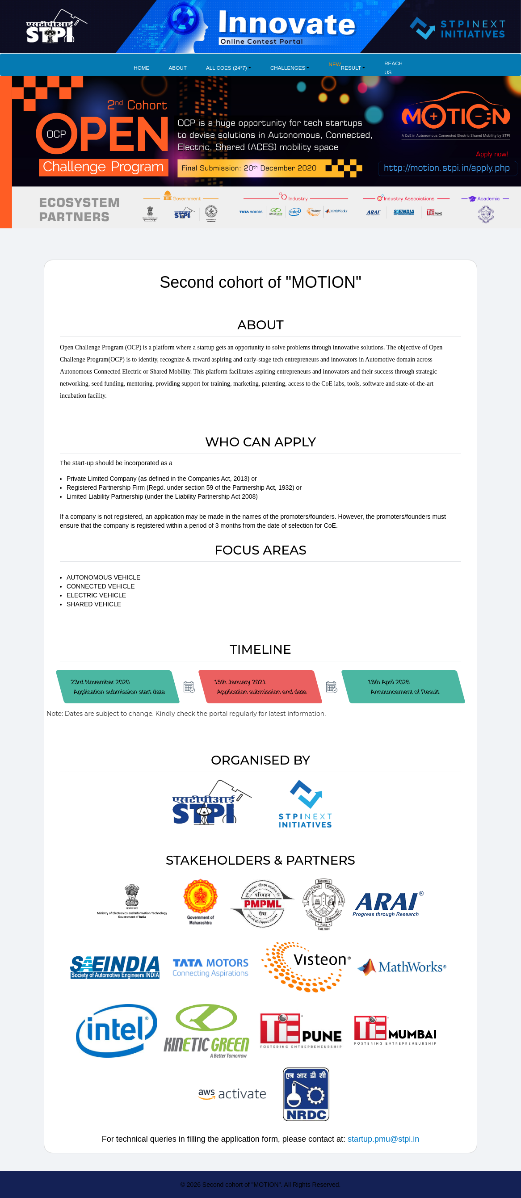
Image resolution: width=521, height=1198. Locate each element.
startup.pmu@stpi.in (383, 1139)
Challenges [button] (287, 68)
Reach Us (393, 67)
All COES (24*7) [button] (226, 68)
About (178, 68)
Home (141, 68)
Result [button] (345, 65)
